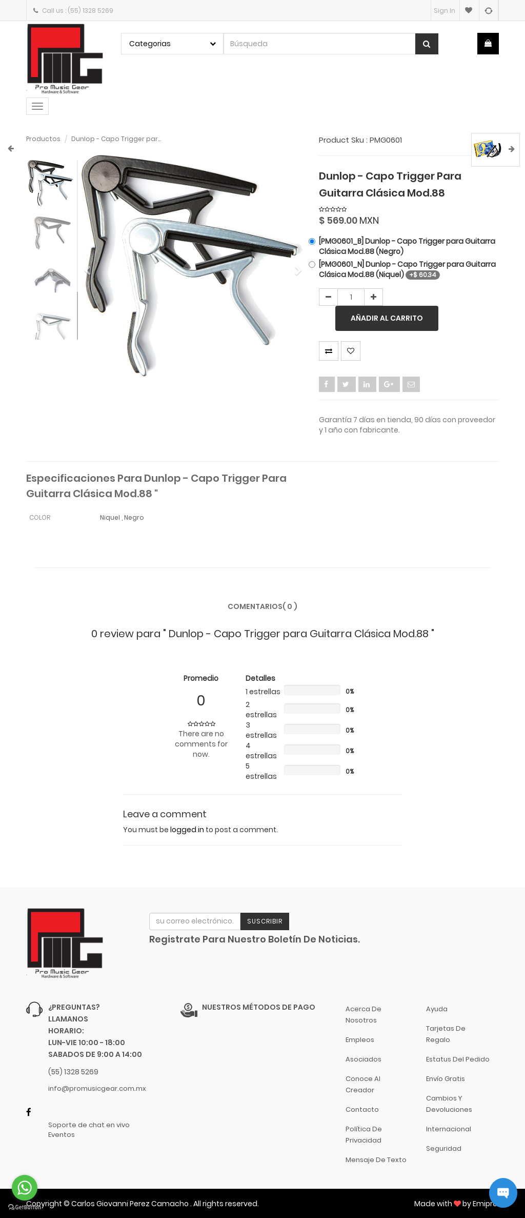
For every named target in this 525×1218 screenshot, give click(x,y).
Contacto (362, 1109)
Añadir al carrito (387, 318)
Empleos (360, 1040)
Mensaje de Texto (376, 1160)
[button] (90, 266)
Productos (43, 138)
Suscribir (264, 921)
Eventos (61, 1135)
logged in (187, 829)
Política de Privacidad (364, 1134)
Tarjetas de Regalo (446, 1034)
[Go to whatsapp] (24, 1188)
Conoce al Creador (363, 1084)
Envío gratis (445, 1079)
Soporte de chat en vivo (89, 1125)
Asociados (363, 1059)
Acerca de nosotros (363, 1014)
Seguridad (443, 1148)
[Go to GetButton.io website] (24, 1207)
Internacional (448, 1129)
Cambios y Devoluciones (449, 1103)
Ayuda (437, 1009)
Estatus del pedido (458, 1059)
